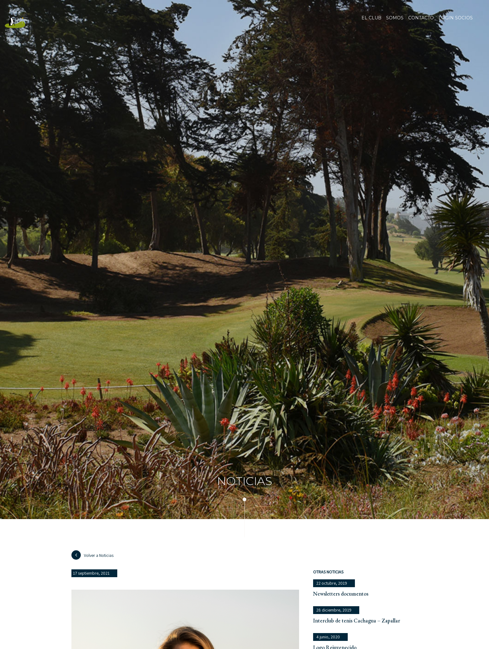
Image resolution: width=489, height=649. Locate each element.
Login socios (455, 18)
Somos (395, 22)
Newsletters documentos (340, 593)
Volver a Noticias (92, 555)
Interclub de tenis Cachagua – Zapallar (356, 620)
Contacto (421, 22)
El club (371, 22)
